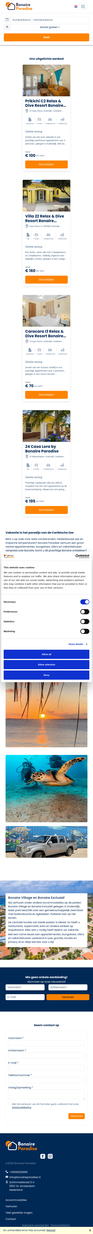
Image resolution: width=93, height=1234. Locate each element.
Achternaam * (17, 1050)
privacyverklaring (21, 1107)
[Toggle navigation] (83, 6)
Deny (47, 675)
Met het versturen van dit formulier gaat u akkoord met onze (45, 1106)
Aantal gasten (49, 27)
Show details (76, 644)
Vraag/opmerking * (20, 1087)
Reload (50, 1230)
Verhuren (11, 1206)
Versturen (68, 997)
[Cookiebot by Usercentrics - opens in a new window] (75, 556)
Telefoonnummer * (20, 1075)
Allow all (46, 654)
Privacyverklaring (60, 1225)
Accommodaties (16, 1200)
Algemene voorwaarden (35, 1225)
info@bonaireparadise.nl (25, 1177)
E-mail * (13, 1063)
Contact (11, 1219)
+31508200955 (18, 1172)
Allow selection (46, 664)
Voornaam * (16, 1038)
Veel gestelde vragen (19, 1213)
